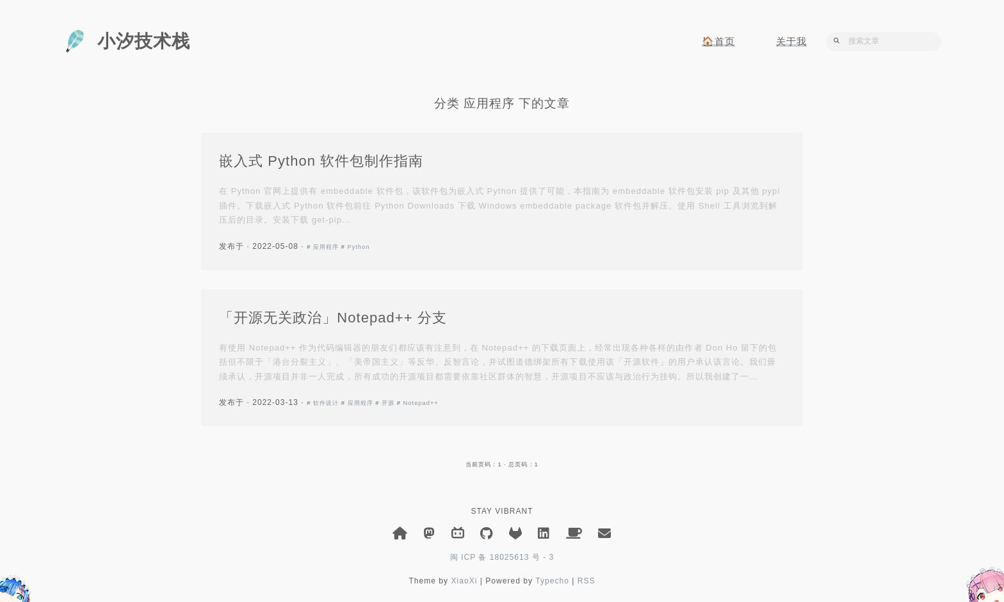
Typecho (552, 580)
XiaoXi (464, 580)
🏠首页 (718, 41)
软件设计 (326, 403)
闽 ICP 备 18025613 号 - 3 (502, 557)
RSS (586, 580)
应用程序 (326, 247)
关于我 (791, 41)
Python (359, 247)
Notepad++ (421, 403)
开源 (388, 403)
